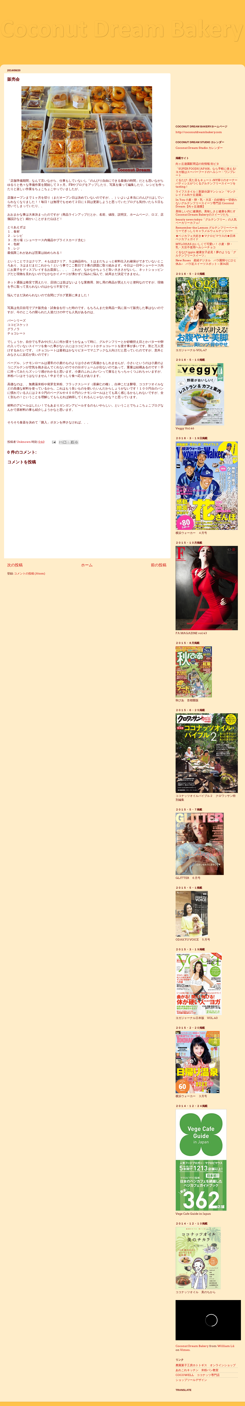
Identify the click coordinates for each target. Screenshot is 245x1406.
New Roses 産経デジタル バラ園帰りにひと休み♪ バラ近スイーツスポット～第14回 (206, 262)
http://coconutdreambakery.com (199, 132)
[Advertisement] (207, 93)
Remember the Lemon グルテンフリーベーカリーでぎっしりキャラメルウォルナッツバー (206, 229)
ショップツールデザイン (193, 1380)
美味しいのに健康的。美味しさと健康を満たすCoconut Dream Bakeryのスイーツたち (206, 213)
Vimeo (185, 1349)
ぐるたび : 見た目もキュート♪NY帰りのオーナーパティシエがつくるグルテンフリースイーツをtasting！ (206, 183)
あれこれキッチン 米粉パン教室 (197, 1370)
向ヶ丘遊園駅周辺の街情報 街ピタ (197, 163)
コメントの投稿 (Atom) (29, 573)
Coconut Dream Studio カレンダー (199, 147)
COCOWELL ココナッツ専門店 (198, 1375)
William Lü (225, 1346)
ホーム (87, 565)
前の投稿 (158, 565)
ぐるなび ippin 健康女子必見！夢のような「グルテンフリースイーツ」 (206, 253)
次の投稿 (15, 565)
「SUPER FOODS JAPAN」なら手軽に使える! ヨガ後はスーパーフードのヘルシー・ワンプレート (207, 172)
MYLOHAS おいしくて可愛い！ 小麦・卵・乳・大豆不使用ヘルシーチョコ (204, 245)
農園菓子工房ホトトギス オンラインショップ (206, 1365)
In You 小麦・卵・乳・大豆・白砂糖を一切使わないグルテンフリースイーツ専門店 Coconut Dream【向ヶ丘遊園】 (206, 203)
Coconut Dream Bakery (121, 30)
